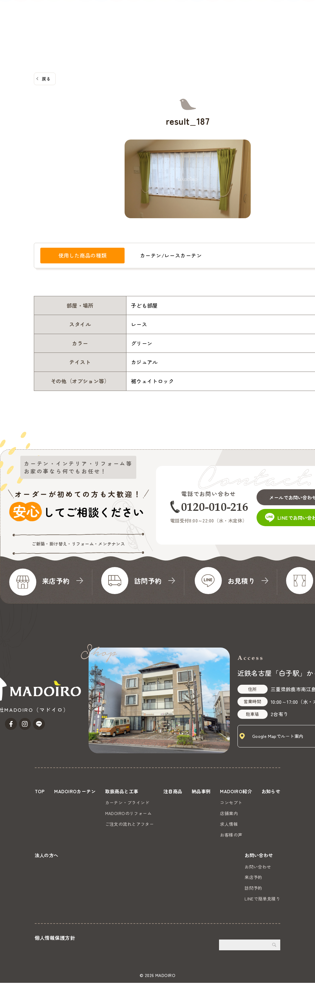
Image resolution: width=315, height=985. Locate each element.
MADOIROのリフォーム (139, 813)
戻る (46, 79)
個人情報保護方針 (55, 939)
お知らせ (219, 28)
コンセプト (258, 802)
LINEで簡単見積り (262, 900)
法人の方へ (248, 28)
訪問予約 (253, 890)
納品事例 (152, 28)
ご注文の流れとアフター (140, 824)
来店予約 (253, 879)
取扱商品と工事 (90, 28)
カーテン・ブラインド (138, 802)
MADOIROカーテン (45, 28)
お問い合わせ (292, 20)
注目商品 (126, 28)
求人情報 (256, 824)
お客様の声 (258, 835)
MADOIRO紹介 (185, 28)
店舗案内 (256, 813)
